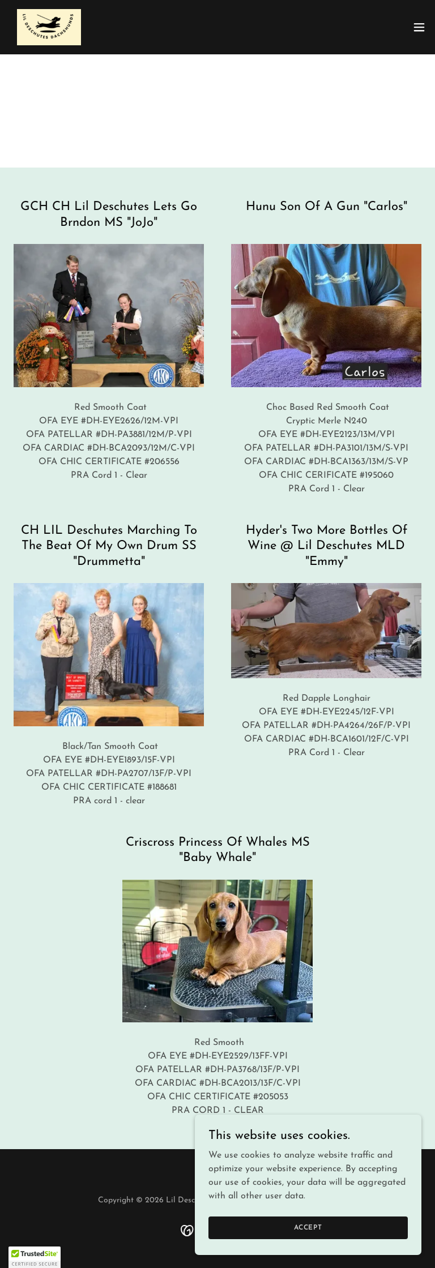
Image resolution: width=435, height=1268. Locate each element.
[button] (419, 27)
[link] (49, 27)
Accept (308, 1227)
